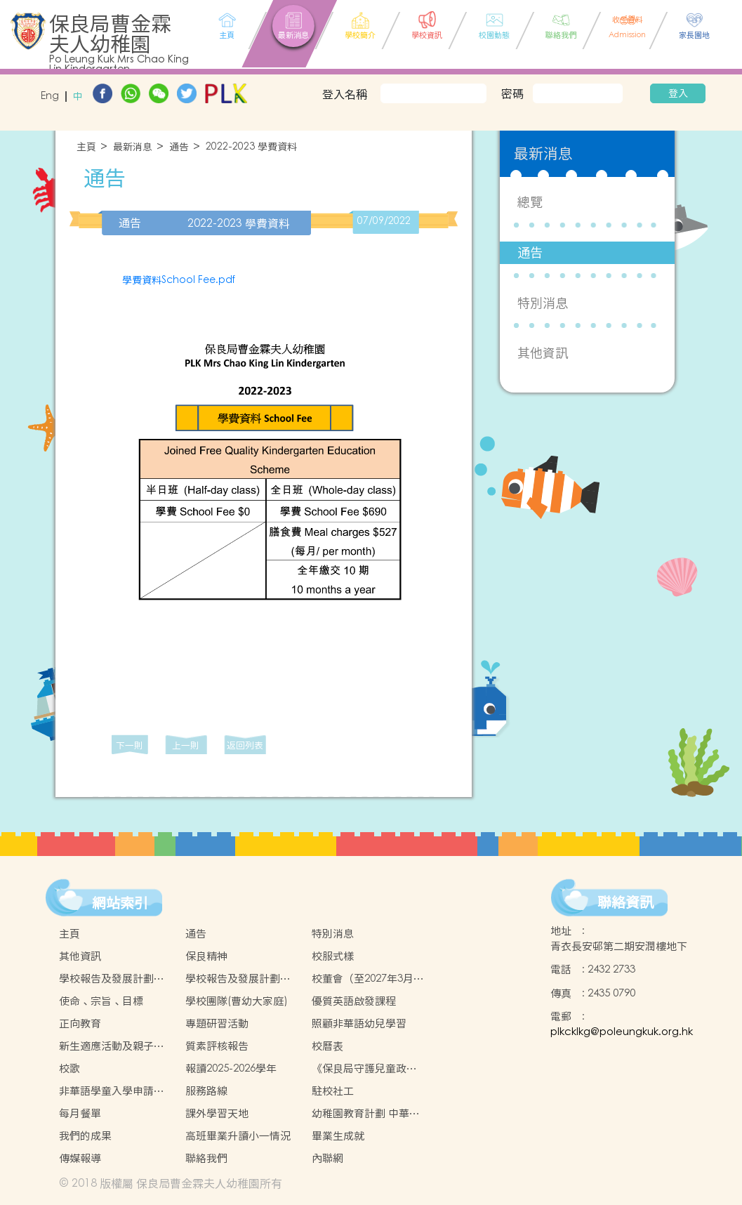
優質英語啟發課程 (354, 1001)
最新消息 (132, 147)
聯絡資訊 (625, 902)
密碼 (512, 93)
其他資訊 (542, 353)
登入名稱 (344, 94)
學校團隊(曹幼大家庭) (236, 1001)
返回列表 (245, 745)
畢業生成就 (338, 1135)
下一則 (129, 745)
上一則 (185, 745)
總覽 (530, 202)
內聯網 (327, 1158)
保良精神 (206, 956)
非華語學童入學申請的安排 (111, 1091)
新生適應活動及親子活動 (111, 1046)
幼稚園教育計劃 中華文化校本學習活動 (366, 1113)
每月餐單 (80, 1113)
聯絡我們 (206, 1158)
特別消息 (542, 303)
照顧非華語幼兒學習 (359, 1023)
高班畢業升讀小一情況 (238, 1135)
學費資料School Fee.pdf (178, 280)
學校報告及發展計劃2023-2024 (232, 979)
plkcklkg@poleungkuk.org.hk (621, 1032)
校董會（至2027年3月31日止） (368, 979)
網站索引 (120, 903)
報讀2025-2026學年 (231, 1068)
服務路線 (206, 1091)
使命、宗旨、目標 (101, 1001)
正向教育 (80, 1023)
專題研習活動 (217, 1023)
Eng (50, 97)
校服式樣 (333, 956)
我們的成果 (85, 1135)
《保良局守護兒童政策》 (359, 1068)
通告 (179, 147)
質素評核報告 (217, 1046)
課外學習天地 (217, 1113)
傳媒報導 (80, 1158)
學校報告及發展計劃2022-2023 (106, 979)
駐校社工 (333, 1091)
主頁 (86, 147)
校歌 (69, 1068)
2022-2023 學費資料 (251, 147)
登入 (678, 93)
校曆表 (327, 1046)
